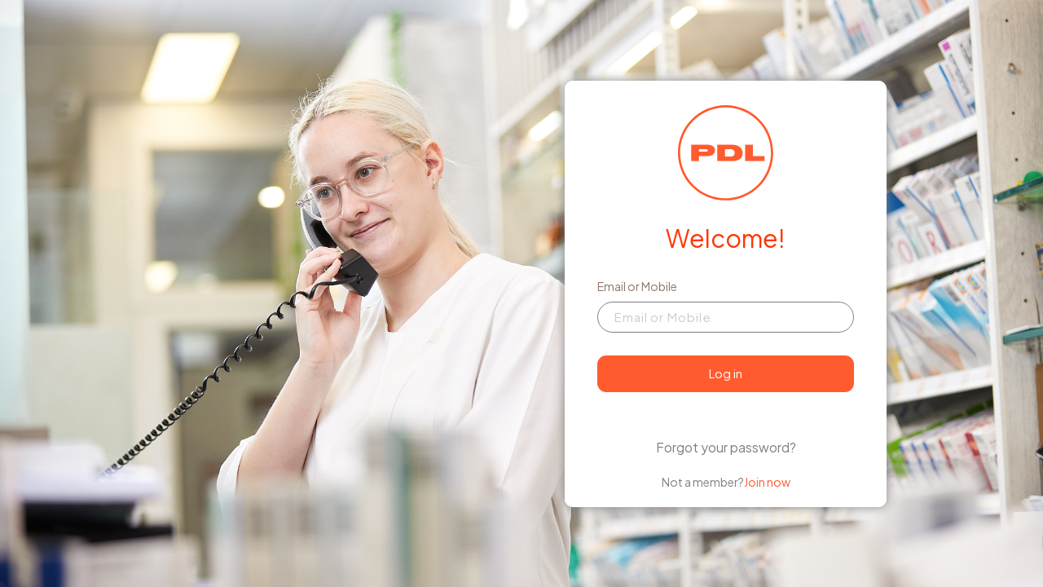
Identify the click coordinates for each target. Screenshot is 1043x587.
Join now (767, 481)
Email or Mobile (637, 286)
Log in (725, 373)
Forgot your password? (726, 447)
